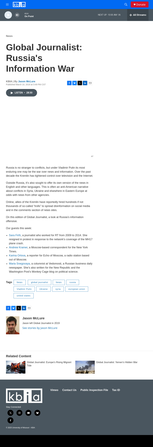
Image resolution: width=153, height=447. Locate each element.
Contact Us (69, 390)
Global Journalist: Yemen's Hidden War (116, 362)
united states (23, 295)
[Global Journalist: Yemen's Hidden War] (85, 367)
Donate (141, 4)
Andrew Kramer (18, 247)
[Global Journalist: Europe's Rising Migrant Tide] (15, 367)
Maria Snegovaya (19, 263)
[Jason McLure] (12, 325)
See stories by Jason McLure (39, 328)
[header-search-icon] (126, 4)
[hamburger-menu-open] (7, 4)
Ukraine (43, 289)
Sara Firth (15, 235)
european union (76, 289)
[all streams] (138, 15)
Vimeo (54, 390)
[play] (8, 15)
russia (72, 282)
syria (58, 289)
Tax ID (116, 390)
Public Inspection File (94, 390)
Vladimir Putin (24, 289)
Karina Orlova (17, 255)
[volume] (17, 15)
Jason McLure (26, 81)
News (9, 36)
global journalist (39, 282)
